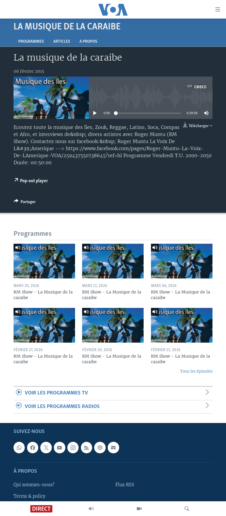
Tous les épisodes (196, 371)
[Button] (25, 202)
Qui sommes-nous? (34, 484)
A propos (88, 41)
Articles (61, 41)
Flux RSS (124, 484)
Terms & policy (29, 496)
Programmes (31, 41)
